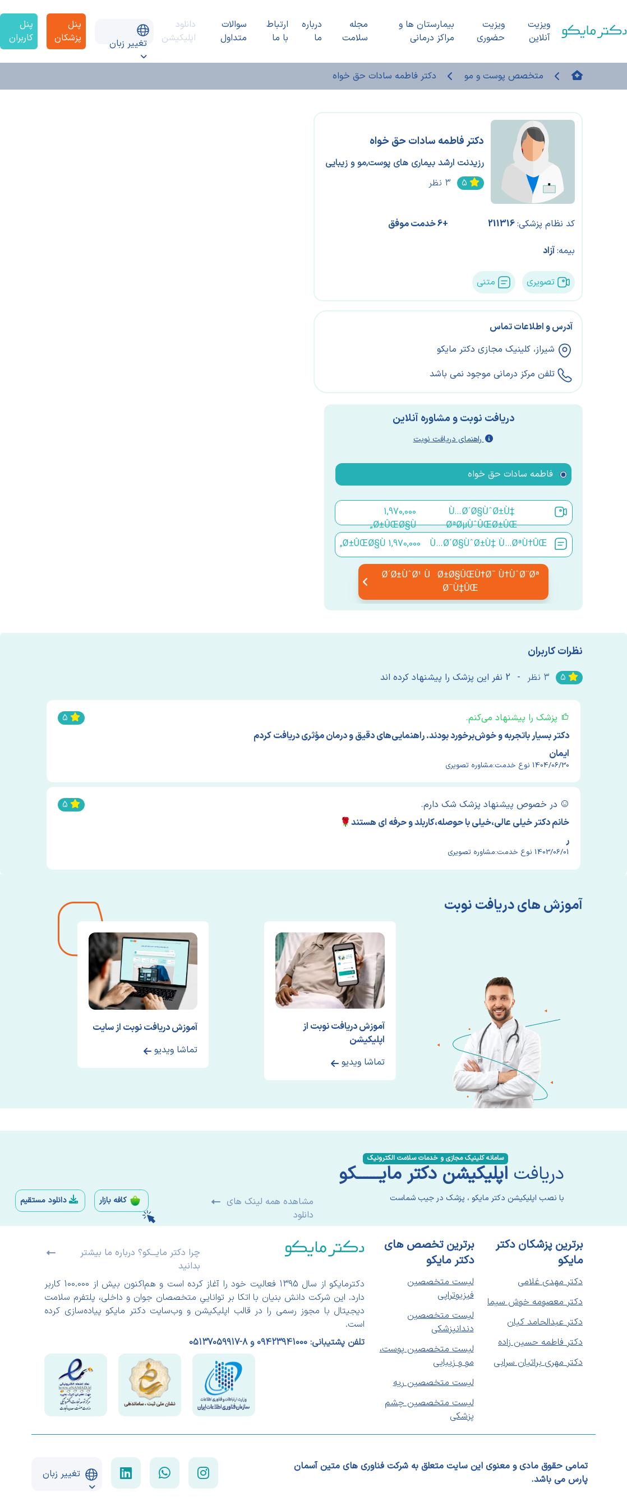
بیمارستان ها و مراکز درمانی (426, 31)
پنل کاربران (21, 31)
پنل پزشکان (67, 31)
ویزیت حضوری (491, 31)
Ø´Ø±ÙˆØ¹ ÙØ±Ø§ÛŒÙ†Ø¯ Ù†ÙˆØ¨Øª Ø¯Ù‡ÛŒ (453, 581)
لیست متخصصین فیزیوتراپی (440, 1288)
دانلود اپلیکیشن (179, 31)
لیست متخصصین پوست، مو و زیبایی (427, 1355)
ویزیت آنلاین (539, 31)
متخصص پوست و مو (503, 76)
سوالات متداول (233, 31)
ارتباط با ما (277, 31)
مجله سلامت (355, 31)
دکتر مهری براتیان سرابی (538, 1362)
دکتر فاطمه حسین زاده (540, 1342)
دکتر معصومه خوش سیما (535, 1302)
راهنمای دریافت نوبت (453, 439)
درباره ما (312, 31)
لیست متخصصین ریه (433, 1382)
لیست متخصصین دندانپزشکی (440, 1322)
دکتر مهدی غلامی (550, 1282)
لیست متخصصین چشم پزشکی (429, 1409)
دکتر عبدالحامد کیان (545, 1322)
